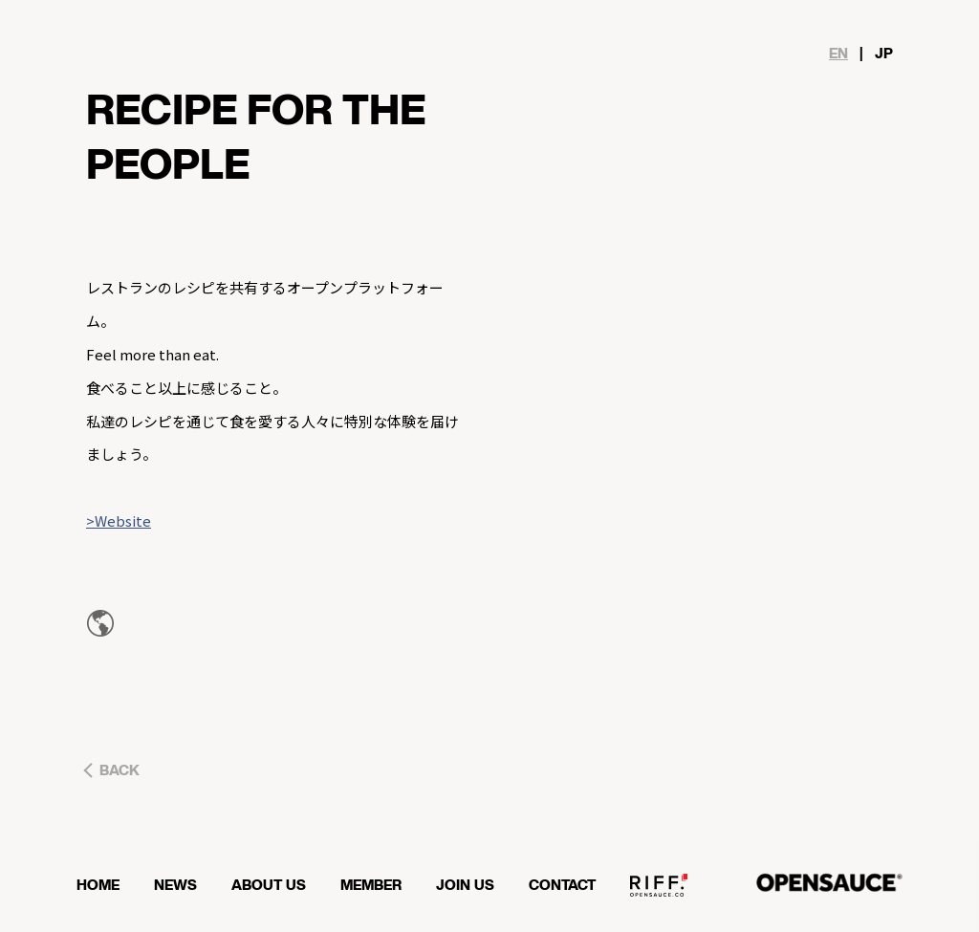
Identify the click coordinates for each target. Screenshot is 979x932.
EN (838, 54)
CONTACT (571, 884)
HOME (107, 884)
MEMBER (380, 884)
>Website (118, 520)
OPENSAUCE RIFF (668, 891)
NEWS (185, 884)
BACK (119, 771)
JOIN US (475, 884)
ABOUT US (278, 884)
